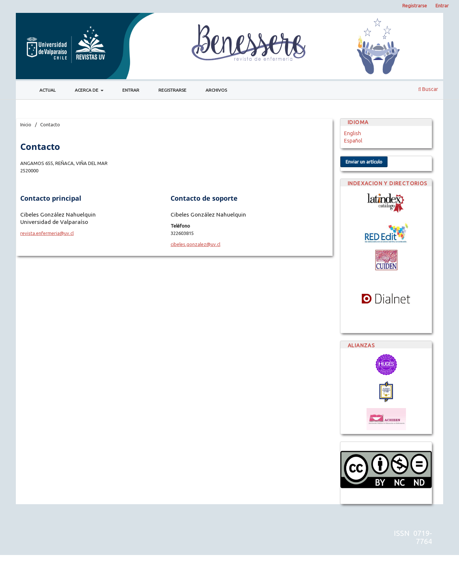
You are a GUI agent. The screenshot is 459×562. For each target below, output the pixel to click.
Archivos (216, 90)
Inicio (25, 124)
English (352, 133)
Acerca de (87, 90)
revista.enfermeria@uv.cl (47, 233)
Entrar (130, 90)
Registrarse (172, 90)
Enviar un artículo (364, 161)
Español (353, 141)
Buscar (428, 89)
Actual (47, 90)
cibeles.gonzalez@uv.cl (195, 244)
